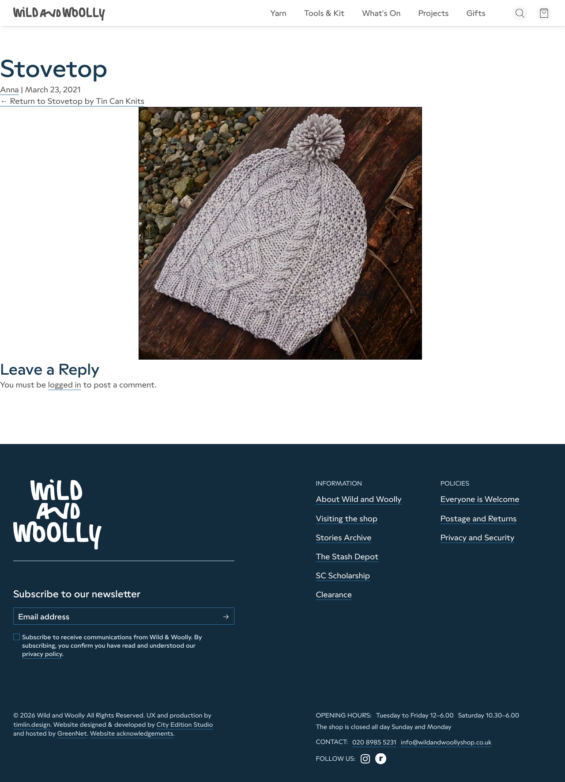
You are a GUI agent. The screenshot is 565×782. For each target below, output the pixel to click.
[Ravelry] (380, 758)
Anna (9, 90)
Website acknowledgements (131, 733)
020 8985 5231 (374, 742)
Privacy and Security (478, 538)
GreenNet (72, 733)
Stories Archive (343, 538)
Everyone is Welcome (480, 499)
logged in (64, 385)
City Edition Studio (185, 725)
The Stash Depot (347, 557)
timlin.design (31, 725)
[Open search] (519, 13)
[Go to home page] (59, 13)
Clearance (334, 595)
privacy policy (42, 654)
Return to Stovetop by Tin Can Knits (72, 101)
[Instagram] (365, 758)
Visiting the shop (346, 519)
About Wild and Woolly (358, 499)
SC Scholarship (343, 576)
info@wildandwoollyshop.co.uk (446, 742)
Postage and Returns (479, 519)
